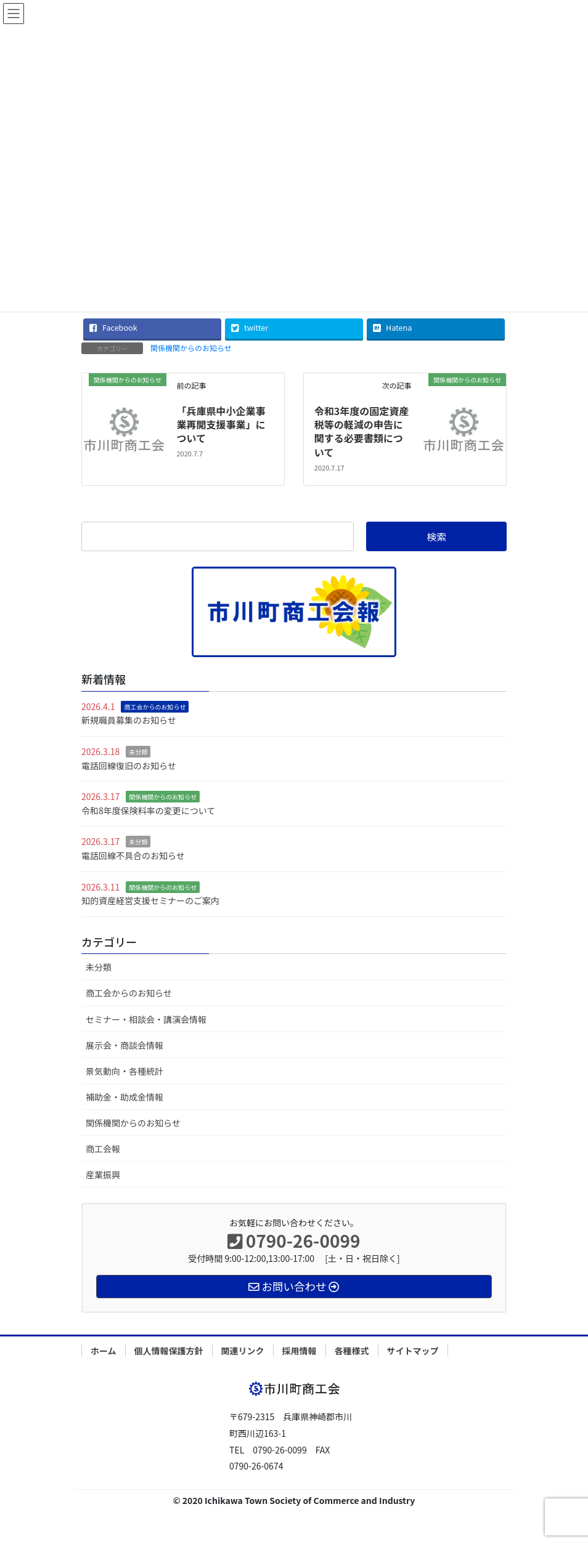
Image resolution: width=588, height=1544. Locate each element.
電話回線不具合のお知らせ (133, 855)
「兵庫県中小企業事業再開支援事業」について (220, 424)
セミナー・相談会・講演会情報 (146, 1019)
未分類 (138, 751)
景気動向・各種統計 (124, 1071)
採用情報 (299, 1350)
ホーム (103, 1350)
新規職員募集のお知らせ (128, 720)
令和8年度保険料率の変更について (148, 810)
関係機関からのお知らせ (191, 347)
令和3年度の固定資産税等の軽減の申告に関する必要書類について (361, 431)
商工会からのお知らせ (155, 706)
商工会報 (103, 1148)
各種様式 (352, 1350)
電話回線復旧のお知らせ (128, 765)
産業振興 (103, 1174)
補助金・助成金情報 (124, 1097)
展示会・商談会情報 (124, 1045)
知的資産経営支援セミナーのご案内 (150, 900)
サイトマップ (413, 1350)
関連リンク (242, 1350)
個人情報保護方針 (168, 1350)
